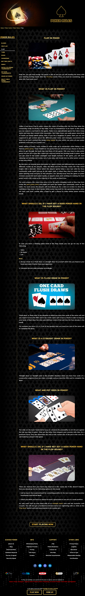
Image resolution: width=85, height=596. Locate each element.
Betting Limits (6, 61)
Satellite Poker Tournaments (7, 68)
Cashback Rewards (11, 552)
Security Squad (11, 558)
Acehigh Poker (57, 503)
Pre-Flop (49, 77)
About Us (11, 544)
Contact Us (53, 549)
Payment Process (32, 546)
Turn (3, 52)
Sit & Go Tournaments (6, 72)
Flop (3, 49)
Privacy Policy (74, 544)
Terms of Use (74, 552)
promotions (55, 1)
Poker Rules (16, 28)
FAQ (53, 544)
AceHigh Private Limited (50, 588)
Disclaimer (74, 549)
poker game (29, 149)
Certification (74, 558)
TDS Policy (32, 552)
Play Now (22, 508)
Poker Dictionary (53, 546)
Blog (33, 1)
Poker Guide (42, 1)
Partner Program (11, 555)
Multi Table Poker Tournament (5, 81)
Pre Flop (4, 46)
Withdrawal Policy (32, 544)
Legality (73, 546)
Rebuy (3, 64)
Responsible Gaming (74, 555)
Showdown (5, 58)
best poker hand (33, 184)
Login (72, 3)
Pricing (32, 549)
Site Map (53, 552)
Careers (32, 555)
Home (27, 1)
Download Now (11, 549)
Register (80, 3)
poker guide (50, 140)
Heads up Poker (6, 76)
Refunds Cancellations (53, 555)
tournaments (42, 4)
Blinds (3, 43)
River (3, 55)
